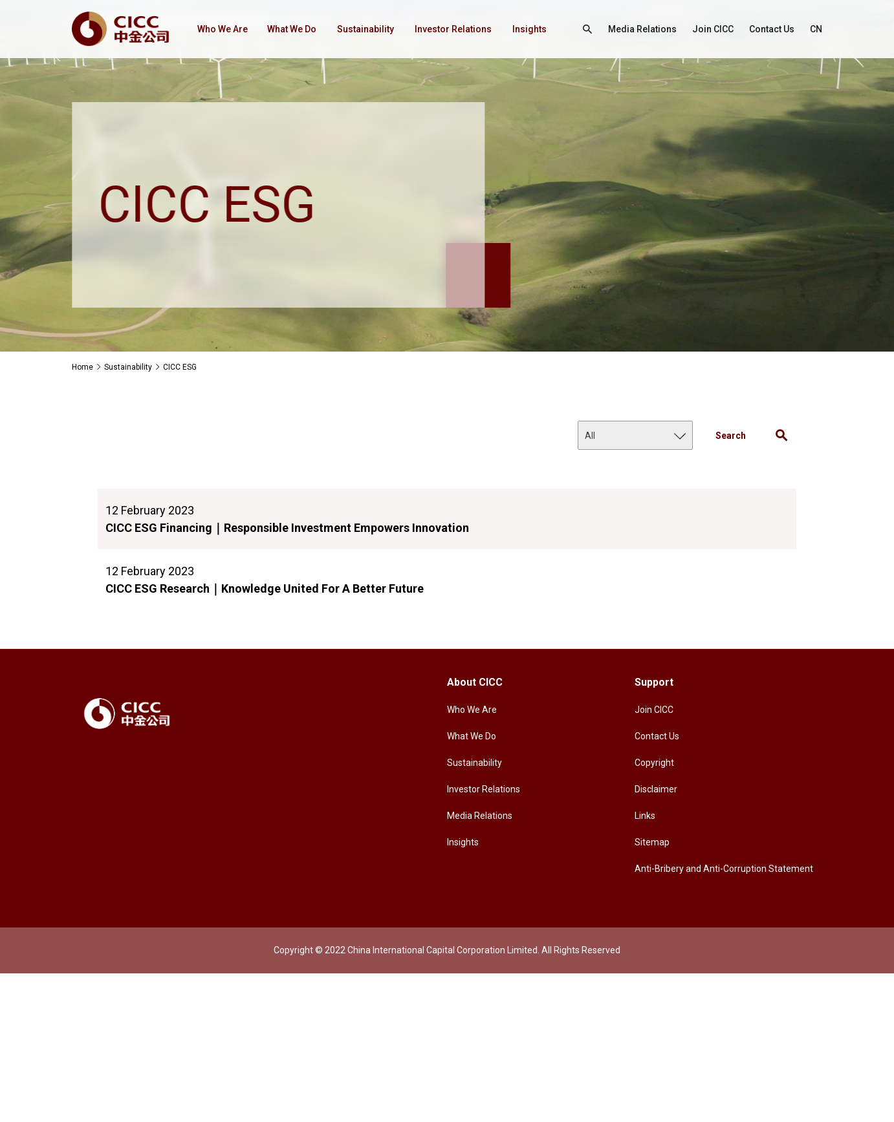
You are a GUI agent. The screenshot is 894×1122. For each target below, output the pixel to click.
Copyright (654, 762)
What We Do (271, 29)
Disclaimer (656, 789)
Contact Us (769, 29)
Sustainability (348, 29)
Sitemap (652, 842)
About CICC (475, 682)
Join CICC (706, 29)
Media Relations (632, 29)
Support (654, 682)
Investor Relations (439, 29)
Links (645, 815)
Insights (187, 87)
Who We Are (196, 29)
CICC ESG (180, 367)
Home (82, 367)
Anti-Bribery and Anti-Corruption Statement (724, 868)
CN (575, 87)
